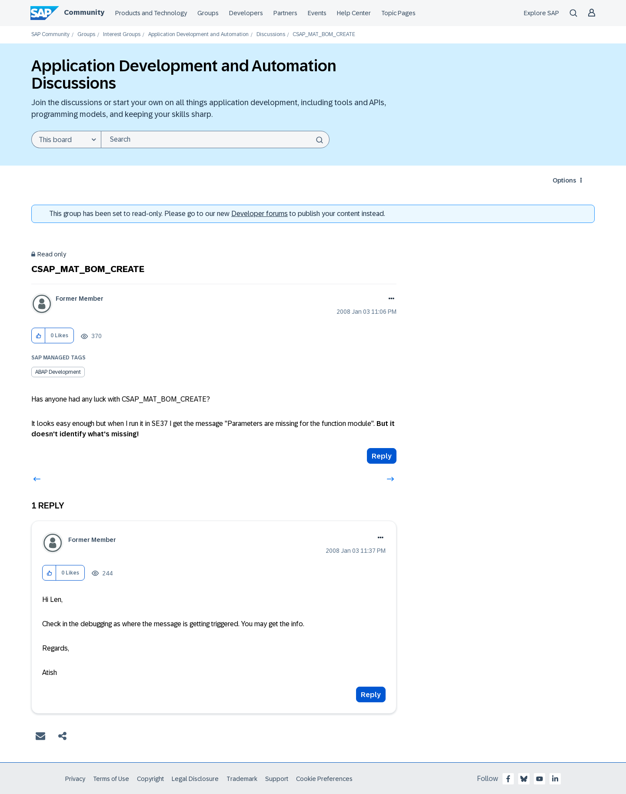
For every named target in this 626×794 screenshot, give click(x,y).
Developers (246, 13)
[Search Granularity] (66, 139)
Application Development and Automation (198, 34)
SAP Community (50, 34)
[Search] (215, 139)
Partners (285, 13)
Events (317, 13)
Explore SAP (541, 13)
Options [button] (564, 180)
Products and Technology (151, 13)
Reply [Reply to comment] (371, 694)
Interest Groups (121, 34)
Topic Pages (398, 13)
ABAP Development (58, 372)
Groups (208, 13)
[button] (38, 335)
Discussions (270, 34)
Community (84, 12)
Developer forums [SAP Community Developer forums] (259, 213)
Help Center (354, 13)
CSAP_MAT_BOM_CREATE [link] (324, 34)
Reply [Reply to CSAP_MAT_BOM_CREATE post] (382, 456)
